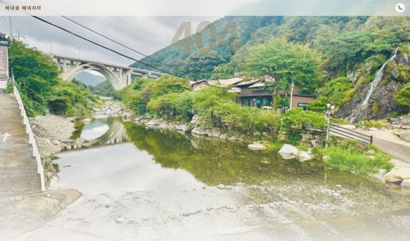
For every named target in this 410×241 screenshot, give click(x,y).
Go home (194, 71)
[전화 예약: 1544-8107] (400, 8)
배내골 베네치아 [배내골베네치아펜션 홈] (23, 7)
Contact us (213, 71)
